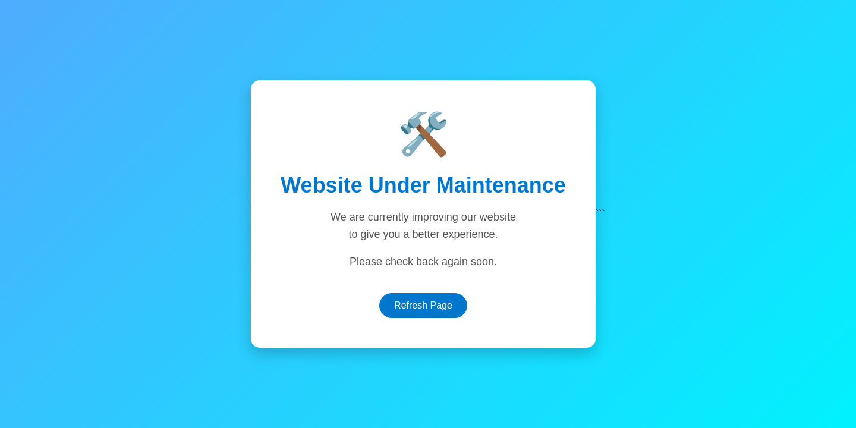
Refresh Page (423, 305)
